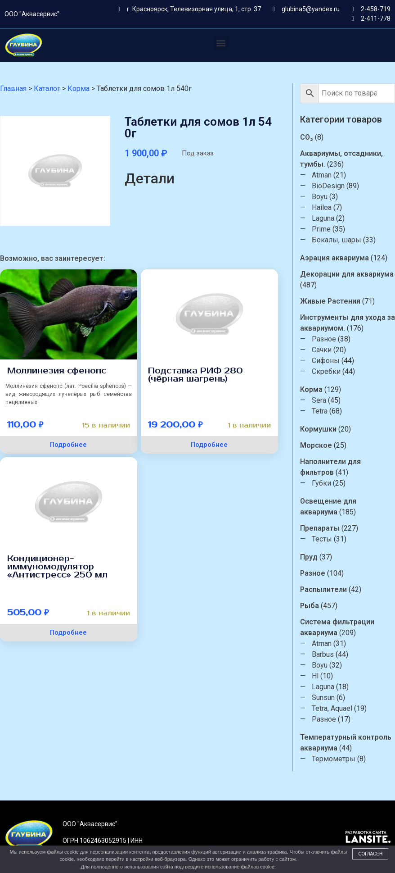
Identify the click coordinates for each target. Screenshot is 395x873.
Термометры (333, 759)
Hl (315, 676)
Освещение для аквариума (328, 506)
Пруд (309, 557)
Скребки (326, 371)
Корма (311, 389)
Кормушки (318, 429)
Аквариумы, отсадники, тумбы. (341, 158)
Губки (321, 483)
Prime (321, 229)
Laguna (323, 218)
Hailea (322, 207)
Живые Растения (330, 301)
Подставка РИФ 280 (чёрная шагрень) (195, 375)
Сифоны (326, 360)
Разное (324, 339)
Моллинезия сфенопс (56, 371)
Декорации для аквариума (347, 274)
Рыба (309, 605)
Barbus (323, 654)
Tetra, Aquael (332, 708)
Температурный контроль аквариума (345, 742)
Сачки (322, 350)
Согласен (370, 853)
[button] (221, 42)
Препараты (320, 528)
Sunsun (323, 697)
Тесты (322, 539)
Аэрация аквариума (334, 258)
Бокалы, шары (336, 240)
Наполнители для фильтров (330, 467)
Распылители (323, 589)
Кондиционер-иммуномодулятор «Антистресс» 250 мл (57, 567)
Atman (322, 175)
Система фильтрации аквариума (337, 627)
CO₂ (306, 137)
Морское (316, 445)
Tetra (320, 411)
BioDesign (328, 186)
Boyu (320, 196)
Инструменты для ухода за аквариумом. (347, 322)
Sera (319, 400)
